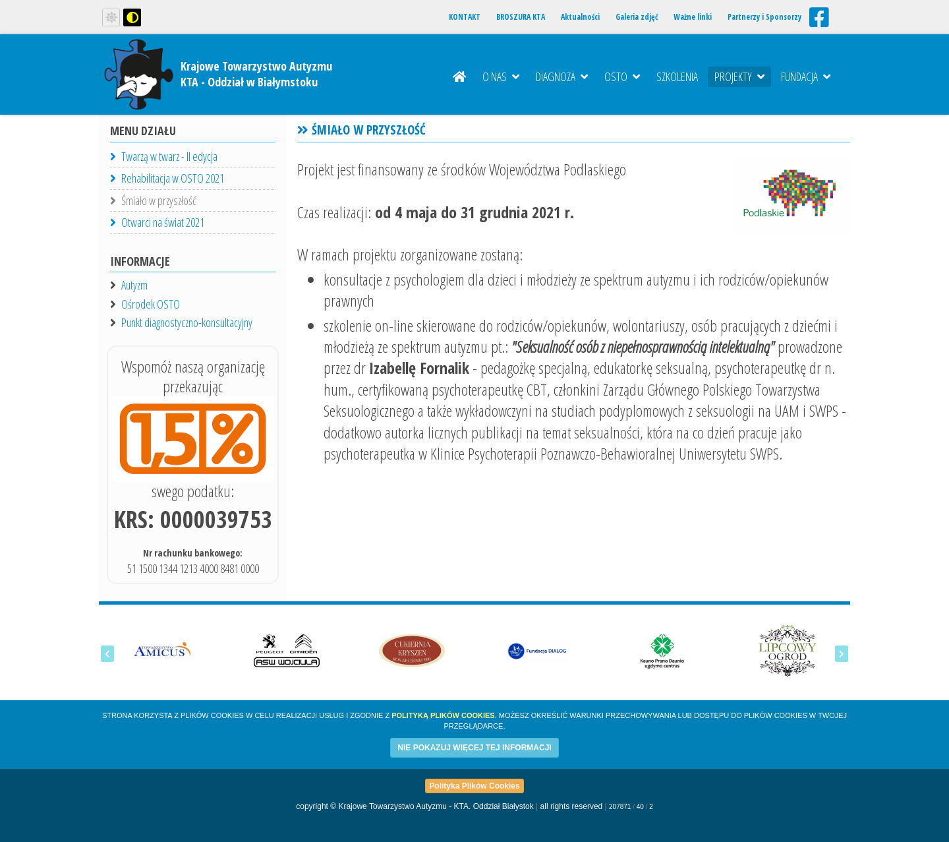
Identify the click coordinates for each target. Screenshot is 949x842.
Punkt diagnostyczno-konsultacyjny (186, 322)
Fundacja (805, 76)
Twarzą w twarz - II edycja (163, 156)
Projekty (739, 76)
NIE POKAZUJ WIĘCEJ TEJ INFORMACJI (474, 747)
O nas (500, 76)
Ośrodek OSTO (150, 304)
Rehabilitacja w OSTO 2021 (167, 178)
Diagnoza (562, 76)
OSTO (622, 76)
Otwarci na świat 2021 (157, 222)
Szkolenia (677, 76)
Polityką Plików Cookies (442, 715)
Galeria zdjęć (637, 16)
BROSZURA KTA (520, 16)
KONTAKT (464, 16)
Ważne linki (693, 16)
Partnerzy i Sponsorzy (764, 16)
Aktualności (580, 16)
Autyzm (134, 285)
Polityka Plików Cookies (474, 786)
